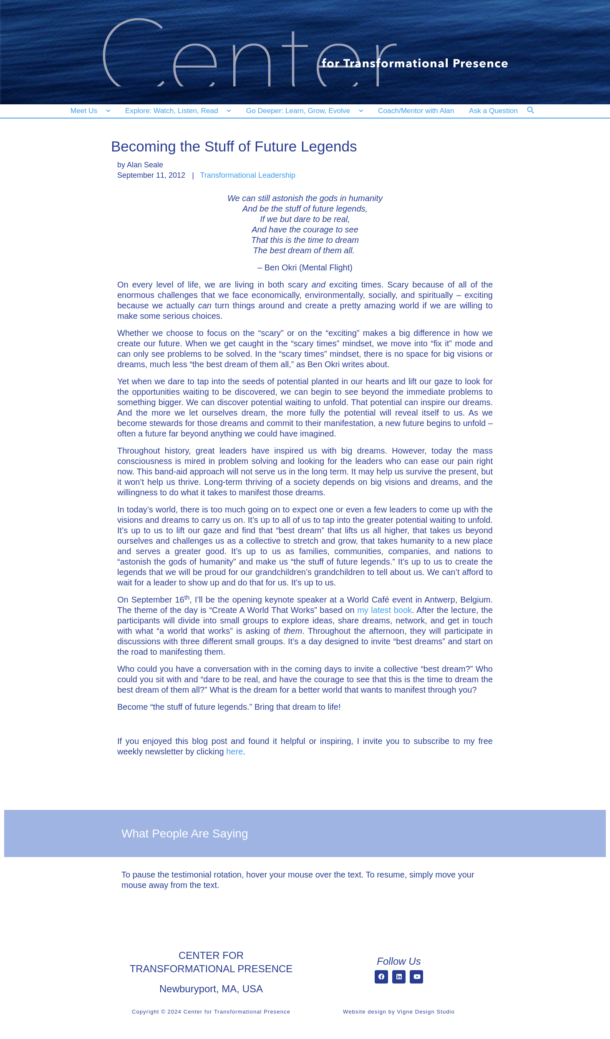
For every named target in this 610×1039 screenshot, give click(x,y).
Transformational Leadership (247, 175)
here (234, 751)
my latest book (384, 610)
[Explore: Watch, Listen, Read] (176, 110)
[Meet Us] (90, 110)
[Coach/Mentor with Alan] (416, 110)
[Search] (536, 115)
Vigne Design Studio (425, 1012)
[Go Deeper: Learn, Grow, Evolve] (303, 110)
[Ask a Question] (495, 110)
